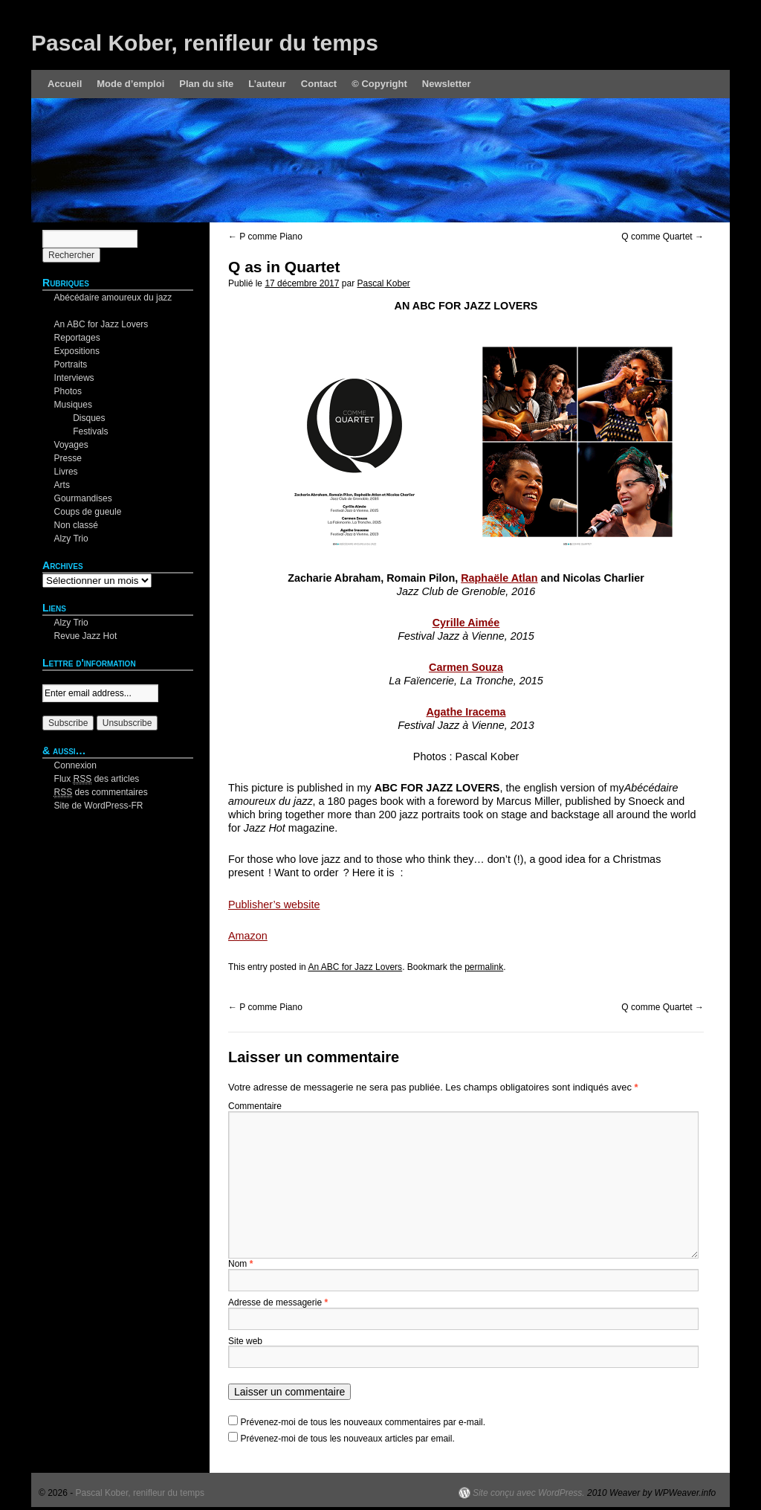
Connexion (75, 765)
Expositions (77, 351)
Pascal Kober (383, 283)
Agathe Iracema (465, 712)
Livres (66, 471)
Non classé (76, 525)
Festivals (90, 431)
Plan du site (206, 83)
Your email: (64, 677)
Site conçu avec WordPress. (529, 1493)
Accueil (65, 83)
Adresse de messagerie (278, 1302)
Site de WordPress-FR (98, 805)
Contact (319, 83)
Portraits (71, 364)
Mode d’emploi (130, 83)
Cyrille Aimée (466, 623)
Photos (68, 391)
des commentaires (101, 792)
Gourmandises (83, 498)
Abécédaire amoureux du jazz (113, 297)
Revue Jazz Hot (85, 636)
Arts (62, 485)
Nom (240, 1264)
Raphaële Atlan (499, 578)
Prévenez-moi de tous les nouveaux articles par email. (348, 1438)
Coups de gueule (88, 512)
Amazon (248, 936)
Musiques (73, 404)
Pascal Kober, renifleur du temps (204, 42)
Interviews (74, 378)
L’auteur (267, 83)
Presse (68, 458)
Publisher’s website (274, 904)
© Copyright (379, 83)
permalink (483, 967)
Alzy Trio (71, 538)
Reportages (77, 337)
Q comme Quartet (662, 236)
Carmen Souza (466, 667)
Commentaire (255, 1106)
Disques (89, 418)
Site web (245, 1341)
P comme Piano (265, 236)
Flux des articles (97, 779)
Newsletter (446, 83)
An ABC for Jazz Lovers (355, 967)
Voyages (71, 445)
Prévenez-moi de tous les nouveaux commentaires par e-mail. (363, 1422)
